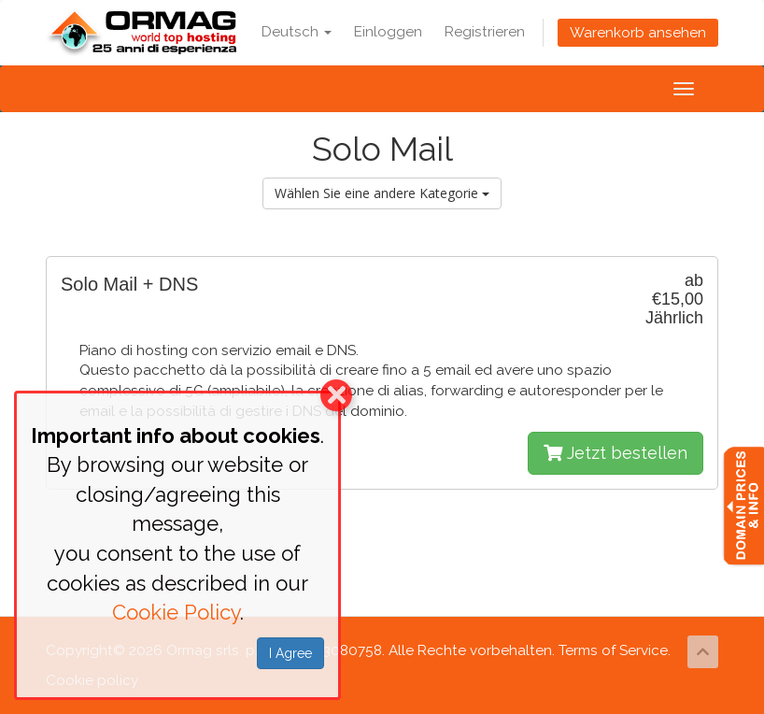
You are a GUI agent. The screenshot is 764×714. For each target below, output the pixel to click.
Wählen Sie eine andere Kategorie (382, 193)
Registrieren (485, 31)
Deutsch (297, 31)
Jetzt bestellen (615, 453)
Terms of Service (613, 650)
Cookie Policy (176, 612)
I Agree (290, 653)
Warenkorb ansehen (638, 32)
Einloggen (388, 31)
